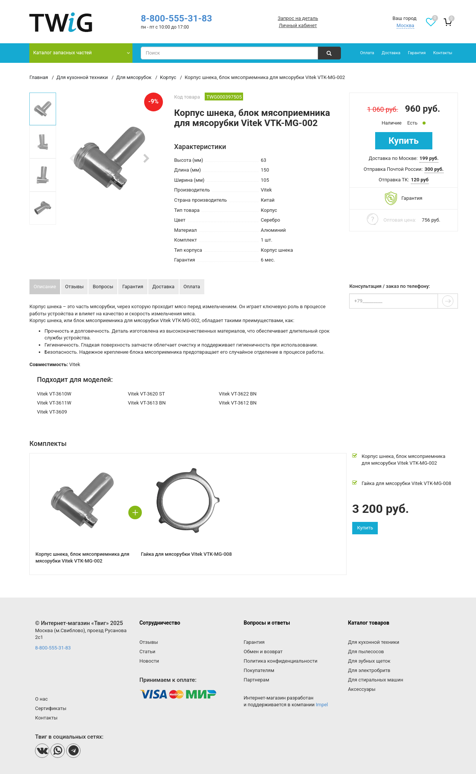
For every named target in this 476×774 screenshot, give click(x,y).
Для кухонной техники (373, 642)
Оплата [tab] (192, 286)
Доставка (391, 52)
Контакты (442, 52)
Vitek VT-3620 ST (146, 394)
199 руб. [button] (429, 158)
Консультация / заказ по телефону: (389, 286)
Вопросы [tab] (103, 286)
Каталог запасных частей (62, 52)
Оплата (367, 52)
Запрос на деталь (298, 18)
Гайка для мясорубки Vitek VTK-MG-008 (406, 483)
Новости (149, 661)
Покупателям (259, 670)
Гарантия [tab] (132, 286)
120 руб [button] (420, 179)
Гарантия (417, 52)
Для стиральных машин (375, 680)
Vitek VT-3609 (52, 412)
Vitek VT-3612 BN (237, 403)
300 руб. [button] (434, 169)
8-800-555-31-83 (176, 18)
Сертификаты (50, 708)
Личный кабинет (298, 25)
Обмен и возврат (263, 651)
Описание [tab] (44, 286)
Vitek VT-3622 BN (237, 394)
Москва (405, 25)
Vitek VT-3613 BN (147, 403)
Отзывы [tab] (74, 286)
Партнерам (256, 680)
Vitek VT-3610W (54, 394)
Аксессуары (362, 689)
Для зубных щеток (369, 661)
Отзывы (148, 642)
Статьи (147, 651)
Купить (404, 140)
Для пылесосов (366, 651)
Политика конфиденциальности (281, 661)
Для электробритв (369, 670)
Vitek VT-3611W (54, 403)
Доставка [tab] (163, 286)
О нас (41, 699)
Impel (322, 704)
